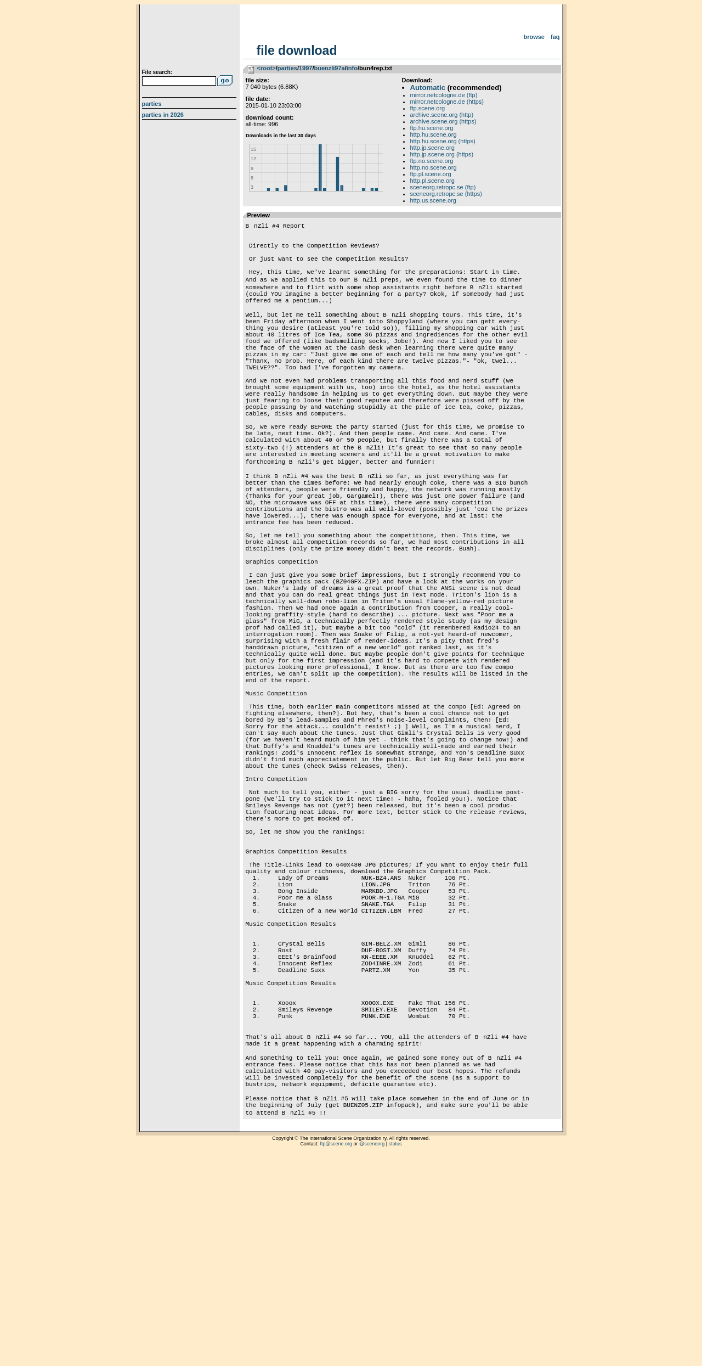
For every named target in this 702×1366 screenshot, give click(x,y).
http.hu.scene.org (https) (442, 141)
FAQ (555, 36)
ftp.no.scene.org (432, 161)
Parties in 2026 (163, 114)
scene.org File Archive (190, 38)
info (352, 68)
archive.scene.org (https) (443, 121)
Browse (534, 36)
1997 (305, 68)
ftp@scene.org (336, 1352)
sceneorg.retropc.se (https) (446, 193)
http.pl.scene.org (432, 180)
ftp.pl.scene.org (430, 174)
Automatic (427, 87)
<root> (266, 68)
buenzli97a (329, 68)
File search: (157, 72)
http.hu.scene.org (433, 134)
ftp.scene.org (427, 108)
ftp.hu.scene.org (432, 128)
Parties (152, 103)
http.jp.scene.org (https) (442, 154)
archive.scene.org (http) (442, 114)
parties (287, 68)
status (395, 1352)
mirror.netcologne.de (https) (447, 101)
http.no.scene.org (433, 167)
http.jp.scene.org (432, 147)
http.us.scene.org (433, 200)
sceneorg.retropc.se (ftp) (443, 187)
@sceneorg (371, 1352)
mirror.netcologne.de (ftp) (444, 95)
